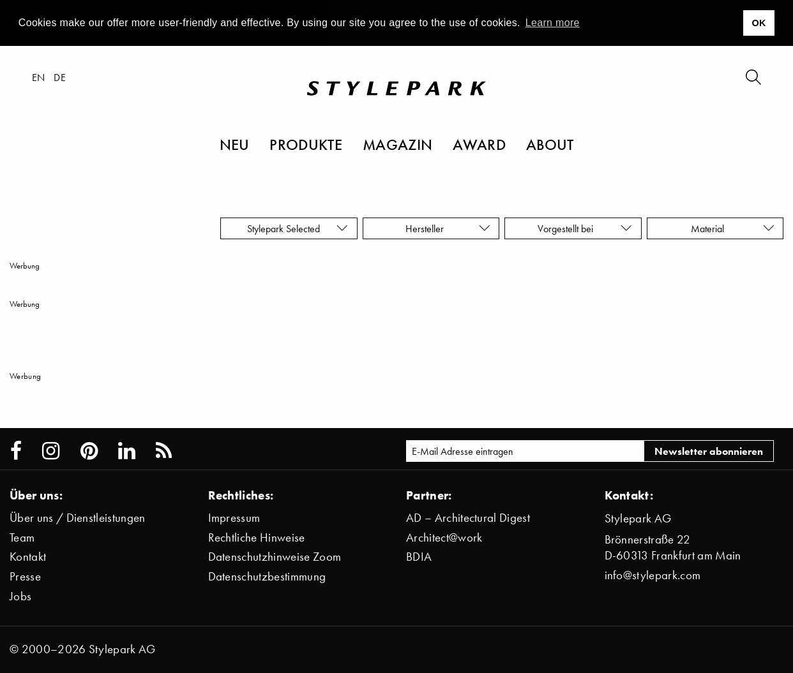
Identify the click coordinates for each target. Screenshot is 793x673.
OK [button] (758, 23)
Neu (235, 144)
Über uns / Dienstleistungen (78, 517)
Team (22, 537)
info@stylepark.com (653, 575)
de (60, 77)
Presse (25, 576)
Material (732, 228)
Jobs (20, 596)
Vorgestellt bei (585, 228)
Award (479, 144)
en (38, 77)
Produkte (305, 144)
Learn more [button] (552, 22)
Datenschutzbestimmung (267, 576)
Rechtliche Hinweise (256, 537)
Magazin (397, 144)
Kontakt (28, 556)
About (550, 144)
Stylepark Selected (297, 228)
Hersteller (447, 228)
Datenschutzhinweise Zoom (275, 556)
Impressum (234, 517)
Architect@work (444, 537)
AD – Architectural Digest (468, 517)
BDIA (419, 556)
